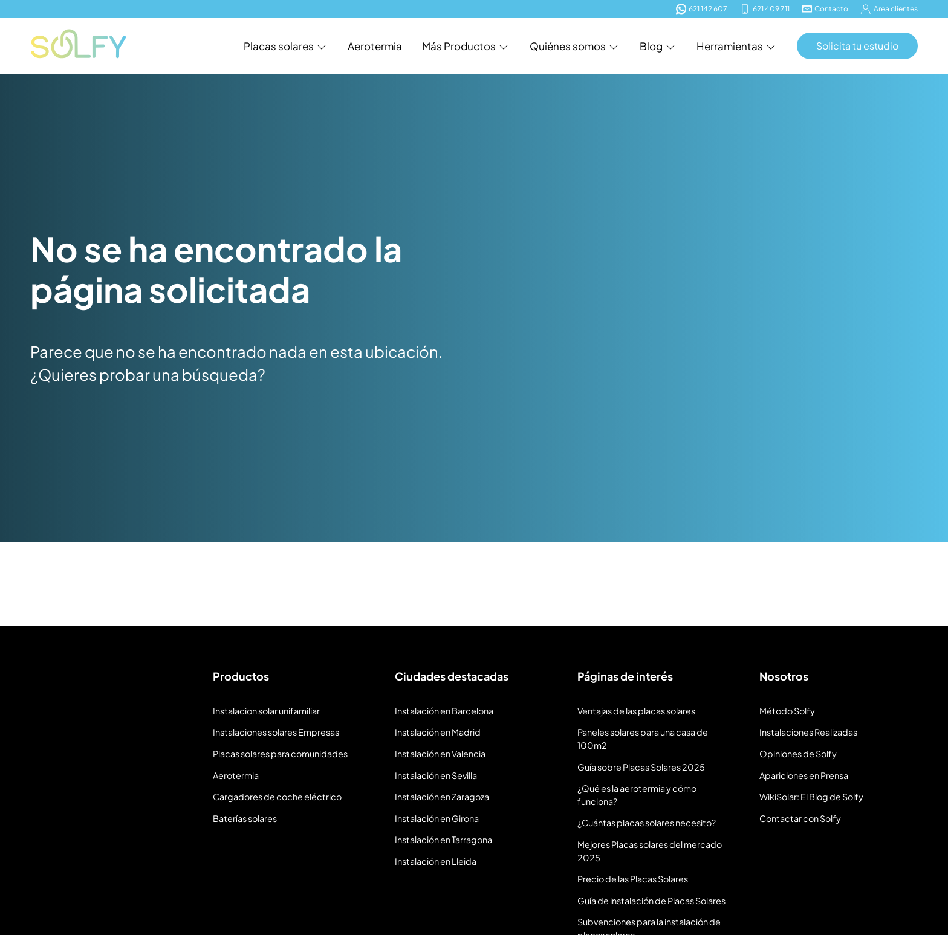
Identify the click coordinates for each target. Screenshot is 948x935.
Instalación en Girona (437, 818)
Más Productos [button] (466, 46)
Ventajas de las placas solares (636, 710)
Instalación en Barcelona (444, 710)
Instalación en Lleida (435, 861)
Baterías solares (245, 818)
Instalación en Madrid (438, 731)
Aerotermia (375, 46)
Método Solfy (787, 710)
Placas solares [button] (286, 46)
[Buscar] (917, 487)
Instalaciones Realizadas (808, 731)
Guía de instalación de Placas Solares (651, 900)
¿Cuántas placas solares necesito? (646, 822)
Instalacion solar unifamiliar (266, 710)
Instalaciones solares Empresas (276, 731)
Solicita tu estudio (857, 45)
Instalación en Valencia (440, 753)
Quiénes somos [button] (575, 46)
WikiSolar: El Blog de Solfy (811, 796)
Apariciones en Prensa (803, 775)
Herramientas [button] (736, 46)
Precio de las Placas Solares (632, 878)
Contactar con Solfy (800, 818)
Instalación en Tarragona (443, 839)
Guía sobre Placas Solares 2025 (641, 767)
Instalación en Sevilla (436, 775)
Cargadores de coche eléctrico (277, 796)
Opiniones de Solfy (798, 753)
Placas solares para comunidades (280, 753)
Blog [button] (658, 46)
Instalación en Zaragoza (442, 796)
